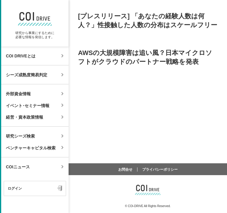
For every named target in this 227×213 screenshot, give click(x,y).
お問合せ (125, 169)
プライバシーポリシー (160, 169)
